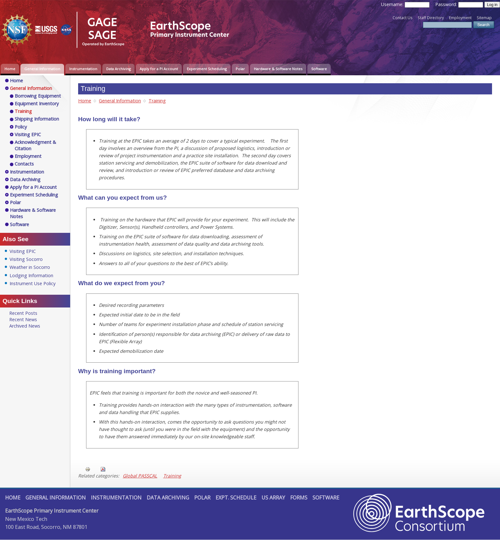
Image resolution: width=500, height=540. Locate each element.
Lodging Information (31, 275)
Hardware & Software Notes (278, 68)
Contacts (24, 164)
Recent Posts (23, 313)
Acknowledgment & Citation (35, 145)
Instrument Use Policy (32, 283)
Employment (460, 17)
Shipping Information (37, 119)
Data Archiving (118, 68)
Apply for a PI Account (159, 68)
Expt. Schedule (236, 497)
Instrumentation (83, 68)
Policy (21, 127)
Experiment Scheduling (207, 68)
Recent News (23, 319)
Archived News (24, 326)
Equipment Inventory (37, 103)
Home (9, 68)
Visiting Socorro (26, 259)
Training (157, 101)
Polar (240, 68)
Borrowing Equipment (38, 96)
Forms (298, 497)
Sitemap (484, 17)
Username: (393, 4)
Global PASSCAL (140, 476)
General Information (42, 68)
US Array (273, 497)
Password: (446, 4)
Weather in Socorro (30, 267)
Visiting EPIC (28, 134)
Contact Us (403, 17)
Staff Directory (431, 17)
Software (319, 68)
